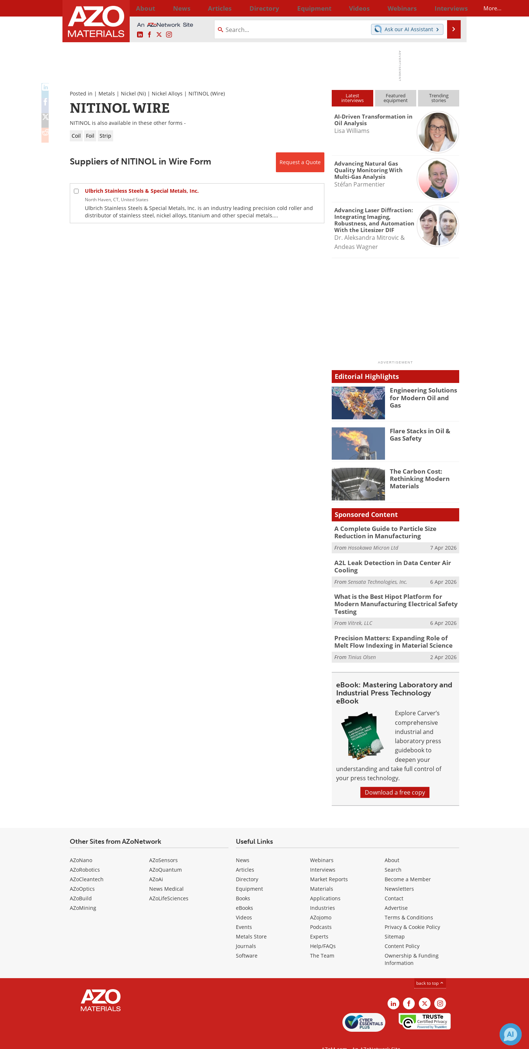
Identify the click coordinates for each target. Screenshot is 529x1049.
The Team (322, 941)
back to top (430, 969)
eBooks (244, 893)
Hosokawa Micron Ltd (373, 546)
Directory (245, 8)
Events (244, 912)
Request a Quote (300, 162)
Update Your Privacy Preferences (125, 1039)
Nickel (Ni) (133, 93)
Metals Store (251, 922)
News (242, 846)
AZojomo (320, 903)
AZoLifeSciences (168, 884)
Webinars (322, 846)
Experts (319, 922)
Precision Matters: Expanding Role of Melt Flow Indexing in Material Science (392, 629)
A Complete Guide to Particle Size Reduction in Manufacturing (395, 532)
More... (449, 8)
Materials (321, 874)
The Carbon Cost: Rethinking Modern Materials (416, 477)
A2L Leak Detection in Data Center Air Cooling (386, 564)
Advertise (396, 893)
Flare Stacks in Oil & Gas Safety (423, 434)
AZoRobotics (85, 855)
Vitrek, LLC (360, 610)
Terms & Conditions (409, 903)
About (392, 846)
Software (247, 941)
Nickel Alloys (167, 93)
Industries (322, 893)
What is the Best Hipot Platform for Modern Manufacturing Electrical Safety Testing (395, 596)
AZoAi (156, 865)
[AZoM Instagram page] (169, 35)
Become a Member (408, 865)
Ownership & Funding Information (412, 945)
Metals (106, 93)
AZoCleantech (87, 865)
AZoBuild (81, 884)
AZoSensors (163, 846)
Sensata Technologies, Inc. (377, 578)
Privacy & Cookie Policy (412, 912)
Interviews (322, 855)
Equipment (249, 874)
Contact (394, 884)
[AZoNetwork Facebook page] (149, 35)
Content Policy (402, 932)
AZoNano (81, 846)
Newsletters (399, 874)
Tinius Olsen (362, 643)
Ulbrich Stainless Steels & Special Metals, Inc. (142, 190)
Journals (246, 932)
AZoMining (83, 893)
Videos (244, 903)
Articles (245, 855)
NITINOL (198, 93)
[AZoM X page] (159, 35)
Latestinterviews (352, 98)
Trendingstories (439, 98)
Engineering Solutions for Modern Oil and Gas (424, 393)
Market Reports (329, 865)
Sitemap (395, 922)
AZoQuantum (165, 855)
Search (393, 855)
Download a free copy (395, 779)
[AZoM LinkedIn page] (140, 35)
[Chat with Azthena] (511, 1034)
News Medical (166, 874)
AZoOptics (82, 874)
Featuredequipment (396, 98)
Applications (325, 884)
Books (243, 884)
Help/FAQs (323, 932)
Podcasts (321, 912)
